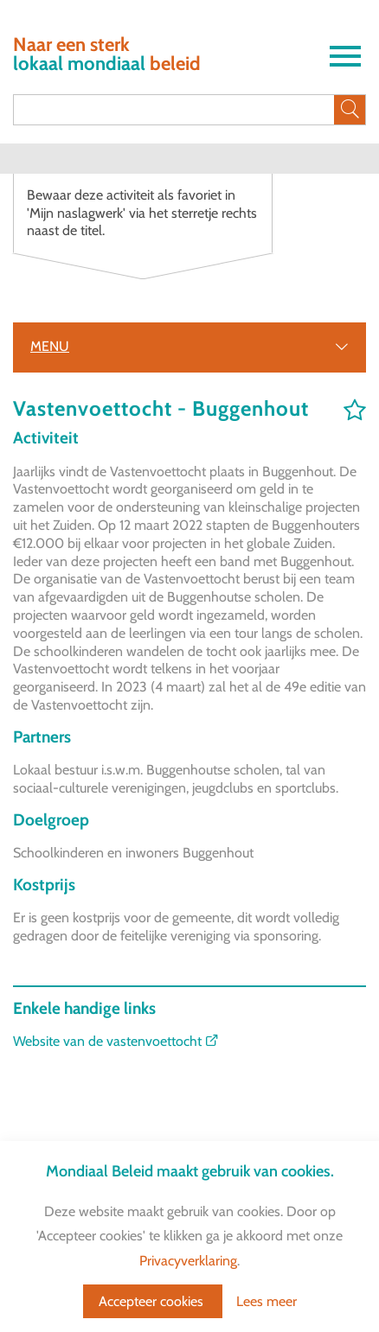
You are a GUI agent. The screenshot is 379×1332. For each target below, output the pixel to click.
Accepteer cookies (153, 1301)
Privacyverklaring (188, 1260)
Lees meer (266, 1301)
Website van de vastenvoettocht (116, 1041)
